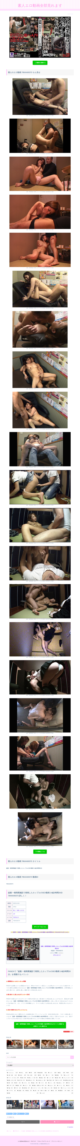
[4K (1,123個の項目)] (70, 1073)
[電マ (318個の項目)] (17, 1083)
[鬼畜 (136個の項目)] (22, 1093)
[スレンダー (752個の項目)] (68, 1075)
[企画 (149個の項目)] (36, 1091)
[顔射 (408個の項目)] (57, 1078)
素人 (14, 910)
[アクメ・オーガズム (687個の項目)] (13, 1078)
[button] (71, 1044)
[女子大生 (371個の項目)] (21, 1080)
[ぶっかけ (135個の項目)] (56, 1093)
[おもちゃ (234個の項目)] (51, 1085)
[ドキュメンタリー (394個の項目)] (67, 1078)
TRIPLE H (16, 917)
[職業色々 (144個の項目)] (62, 1091)
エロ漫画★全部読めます (23, 1141)
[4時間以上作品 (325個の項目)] (68, 1080)
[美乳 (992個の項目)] (41, 1075)
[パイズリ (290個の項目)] (42, 1083)
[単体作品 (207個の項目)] (26, 1088)
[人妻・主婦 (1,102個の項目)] (11, 1075)
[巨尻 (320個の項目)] (10, 1083)
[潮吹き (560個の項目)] (42, 1078)
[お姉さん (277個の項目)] (60, 1083)
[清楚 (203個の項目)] (56, 1088)
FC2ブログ (33, 1141)
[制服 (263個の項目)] (18, 1085)
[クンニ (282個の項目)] (52, 1083)
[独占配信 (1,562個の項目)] (42, 1073)
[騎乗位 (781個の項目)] (58, 1075)
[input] (40, 1057)
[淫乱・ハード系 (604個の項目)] (32, 1078)
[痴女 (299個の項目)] (34, 1083)
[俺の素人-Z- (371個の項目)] (30, 1080)
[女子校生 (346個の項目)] (50, 1080)
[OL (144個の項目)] (70, 1091)
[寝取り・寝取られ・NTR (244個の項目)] (39, 1085)
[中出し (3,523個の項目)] (23, 1073)
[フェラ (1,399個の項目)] (52, 1073)
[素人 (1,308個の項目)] (61, 1073)
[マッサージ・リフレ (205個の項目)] (37, 1088)
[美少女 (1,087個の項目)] (22, 1075)
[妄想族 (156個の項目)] (21, 1091)
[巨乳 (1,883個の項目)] (32, 1073)
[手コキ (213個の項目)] (17, 1088)
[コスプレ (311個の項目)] (25, 1083)
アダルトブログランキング (44, 1141)
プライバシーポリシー (57, 1141)
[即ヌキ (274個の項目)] (70, 1083)
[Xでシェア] (23, 1122)
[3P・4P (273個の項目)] (10, 1085)
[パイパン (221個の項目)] (60, 1085)
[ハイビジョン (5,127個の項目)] (12, 1073)
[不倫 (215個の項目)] (9, 1088)
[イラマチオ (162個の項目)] (11, 1091)
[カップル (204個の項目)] (48, 1088)
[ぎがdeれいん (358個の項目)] (41, 1080)
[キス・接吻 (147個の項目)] (45, 1091)
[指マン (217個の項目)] (70, 1085)
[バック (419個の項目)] (50, 1078)
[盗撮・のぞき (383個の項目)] (11, 1080)
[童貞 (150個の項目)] (28, 1091)
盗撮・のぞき (20, 910)
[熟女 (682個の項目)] (23, 1078)
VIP (14, 913)
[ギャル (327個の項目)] (59, 1080)
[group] (14, 1044)
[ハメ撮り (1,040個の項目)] (32, 1075)
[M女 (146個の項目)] (53, 1091)
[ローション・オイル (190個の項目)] (67, 1088)
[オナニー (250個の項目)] (26, 1085)
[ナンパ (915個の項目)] (49, 1075)
